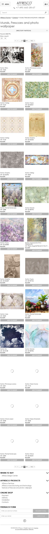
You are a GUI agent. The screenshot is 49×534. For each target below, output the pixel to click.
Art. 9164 (3, 105)
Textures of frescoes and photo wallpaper (17, 488)
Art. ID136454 (29, 140)
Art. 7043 (3, 70)
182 (31, 41)
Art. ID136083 (4, 244)
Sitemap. (31, 529)
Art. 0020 (3, 316)
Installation (6, 500)
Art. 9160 (3, 140)
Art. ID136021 (29, 105)
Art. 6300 (3, 456)
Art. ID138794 (29, 209)
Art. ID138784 (29, 351)
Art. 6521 (3, 386)
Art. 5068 (28, 421)
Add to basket (12, 74)
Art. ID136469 (4, 281)
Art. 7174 (28, 386)
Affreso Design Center (10, 476)
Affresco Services (8, 483)
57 (22, 41)
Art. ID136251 (29, 456)
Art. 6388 (3, 209)
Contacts (5, 502)
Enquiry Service (24, 7)
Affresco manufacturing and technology (17, 486)
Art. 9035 (28, 175)
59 (27, 41)
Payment (5, 495)
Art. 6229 (28, 70)
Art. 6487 (28, 316)
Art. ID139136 (29, 281)
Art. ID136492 (4, 175)
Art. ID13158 (4, 351)
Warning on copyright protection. (26, 528)
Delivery (5, 498)
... (19, 41)
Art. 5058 (3, 421)
